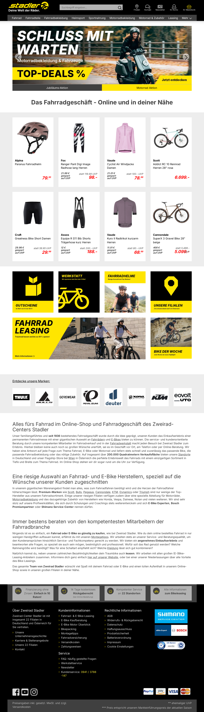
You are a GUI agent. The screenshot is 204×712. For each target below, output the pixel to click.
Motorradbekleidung (122, 18)
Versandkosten (70, 642)
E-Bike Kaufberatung (74, 620)
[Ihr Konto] (174, 7)
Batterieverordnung (119, 637)
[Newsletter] (160, 7)
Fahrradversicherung (74, 637)
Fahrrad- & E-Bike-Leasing (77, 616)
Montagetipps (69, 633)
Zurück (18, 56)
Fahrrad (17, 18)
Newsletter (67, 667)
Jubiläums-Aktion (57, 87)
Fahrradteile (33, 18)
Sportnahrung (97, 18)
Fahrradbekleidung (56, 18)
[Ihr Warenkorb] (189, 7)
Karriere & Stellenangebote (31, 640)
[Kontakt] (148, 7)
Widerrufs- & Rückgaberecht (125, 620)
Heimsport (78, 18)
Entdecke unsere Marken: (31, 381)
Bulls (79, 492)
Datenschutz (115, 624)
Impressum (114, 642)
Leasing (173, 18)
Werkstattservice (71, 663)
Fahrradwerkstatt (120, 443)
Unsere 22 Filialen (26, 644)
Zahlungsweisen (71, 646)
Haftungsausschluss (119, 629)
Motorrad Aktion (147, 87)
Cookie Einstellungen (120, 646)
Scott (71, 492)
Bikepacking (68, 629)
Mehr (185, 18)
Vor (186, 56)
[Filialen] (137, 7)
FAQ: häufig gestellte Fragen (78, 658)
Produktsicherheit (118, 633)
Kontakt (20, 649)
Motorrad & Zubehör (151, 18)
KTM (115, 492)
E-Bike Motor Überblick (75, 624)
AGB (110, 616)
